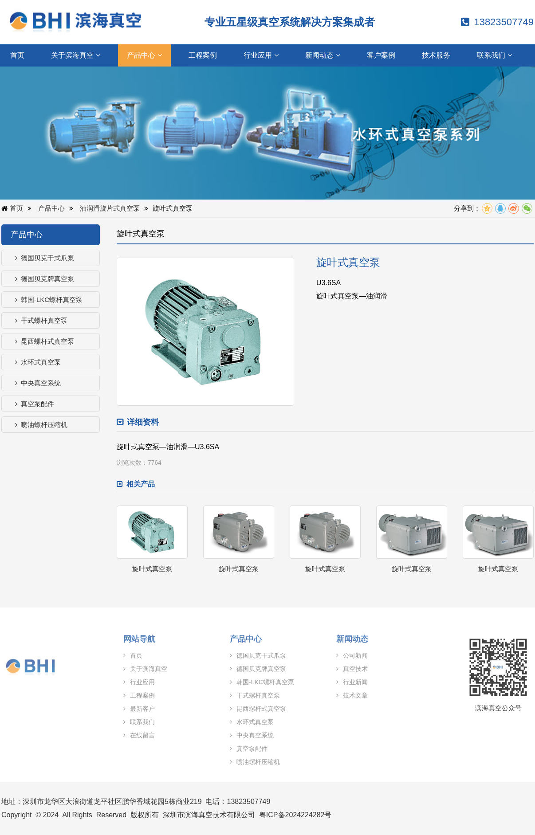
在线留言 (135, 735)
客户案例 (381, 55)
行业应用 (261, 55)
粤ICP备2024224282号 (295, 815)
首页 (17, 55)
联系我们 (494, 55)
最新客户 (135, 708)
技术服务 (436, 55)
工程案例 (203, 55)
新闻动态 (322, 55)
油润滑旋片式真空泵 (110, 208)
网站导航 (135, 639)
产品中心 (144, 55)
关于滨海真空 (75, 55)
